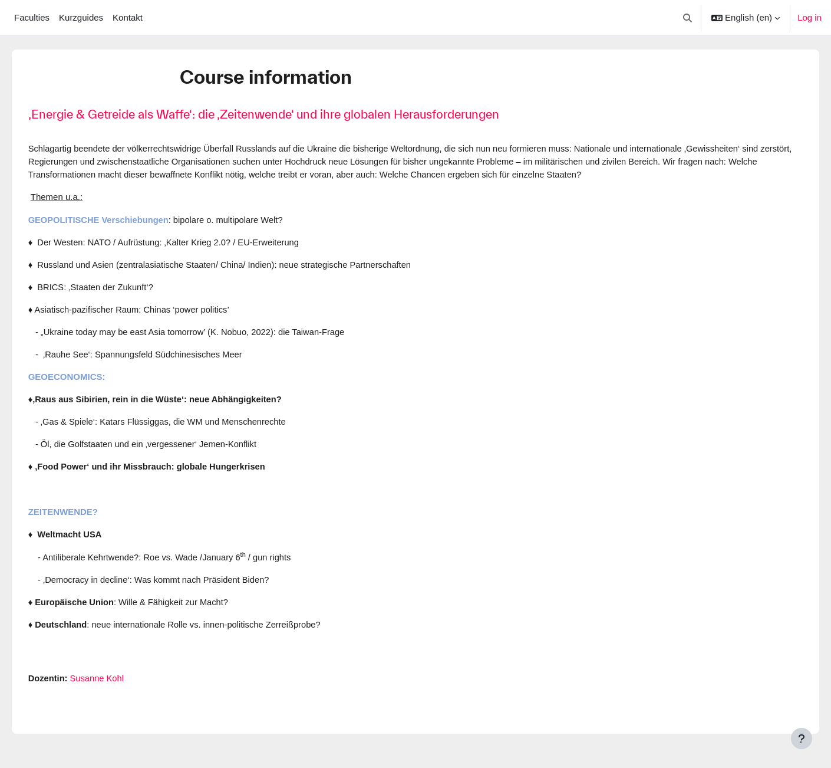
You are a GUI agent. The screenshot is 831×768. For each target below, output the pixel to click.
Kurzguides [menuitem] (81, 17)
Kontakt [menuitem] (128, 17)
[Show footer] (801, 738)
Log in (809, 17)
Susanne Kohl (115, 683)
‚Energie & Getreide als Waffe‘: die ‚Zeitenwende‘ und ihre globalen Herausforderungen (280, 114)
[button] (688, 17)
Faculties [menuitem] (32, 17)
